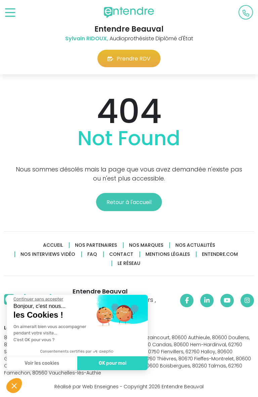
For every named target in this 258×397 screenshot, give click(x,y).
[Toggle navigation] (10, 13)
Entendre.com (220, 254)
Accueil (53, 245)
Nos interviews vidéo (47, 254)
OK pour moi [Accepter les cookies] (113, 363)
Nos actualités (195, 245)
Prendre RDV (129, 59)
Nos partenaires (96, 245)
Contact (121, 254)
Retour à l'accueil (129, 202)
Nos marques (146, 245)
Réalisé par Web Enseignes (86, 386)
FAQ (92, 254)
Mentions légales (167, 254)
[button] (14, 386)
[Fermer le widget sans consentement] (38, 299)
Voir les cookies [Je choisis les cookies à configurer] (42, 363)
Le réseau (129, 263)
